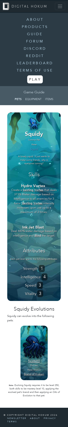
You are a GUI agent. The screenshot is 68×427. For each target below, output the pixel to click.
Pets (18, 99)
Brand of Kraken (34, 374)
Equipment (33, 99)
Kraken (34, 361)
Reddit (35, 56)
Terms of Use (35, 70)
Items (49, 99)
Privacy (50, 418)
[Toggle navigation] (60, 6)
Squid (34, 149)
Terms (12, 422)
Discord (35, 49)
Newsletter (16, 418)
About (35, 20)
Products (35, 27)
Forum (35, 41)
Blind (37, 235)
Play (35, 80)
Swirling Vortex (33, 190)
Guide (35, 34)
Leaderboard (35, 63)
